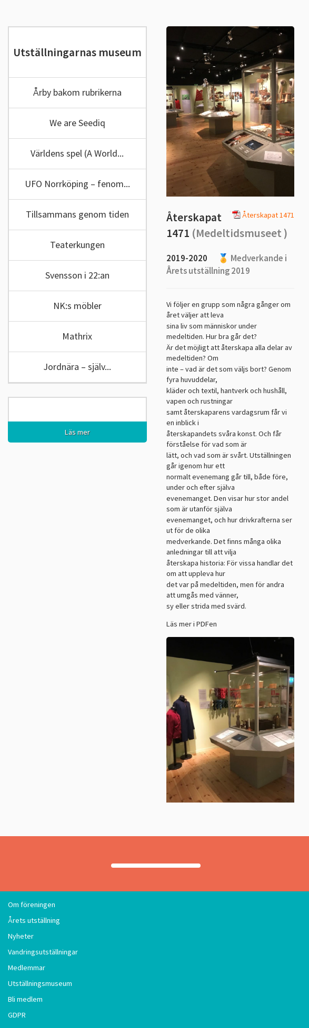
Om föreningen (31, 904)
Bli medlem (25, 999)
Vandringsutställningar (43, 952)
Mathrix (77, 336)
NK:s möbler (77, 306)
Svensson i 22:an (77, 275)
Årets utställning (34, 920)
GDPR (17, 1015)
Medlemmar (26, 967)
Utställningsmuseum (40, 983)
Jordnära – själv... (77, 367)
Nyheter (21, 936)
